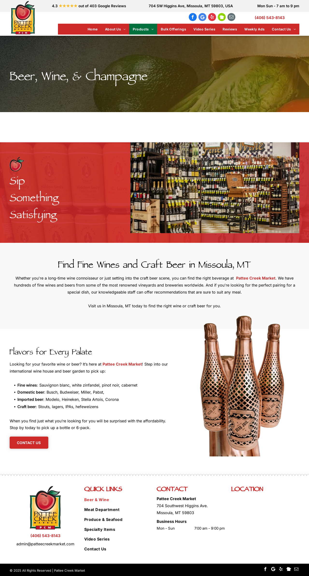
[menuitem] (92, 29)
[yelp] (212, 17)
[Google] (202, 17)
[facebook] (193, 17)
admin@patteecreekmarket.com (45, 543)
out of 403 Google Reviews (102, 6)
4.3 (55, 6)
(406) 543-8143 (270, 17)
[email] (231, 17)
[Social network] (222, 17)
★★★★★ (68, 6)
